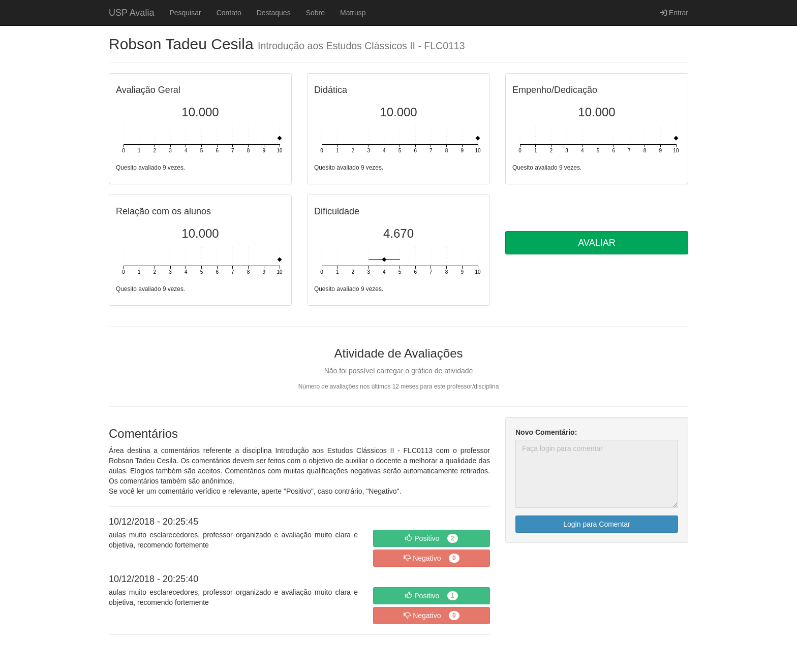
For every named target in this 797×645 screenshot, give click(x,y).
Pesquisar (185, 13)
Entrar (674, 13)
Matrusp (353, 13)
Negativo (431, 558)
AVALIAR (596, 243)
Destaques (274, 13)
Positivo (431, 538)
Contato (229, 13)
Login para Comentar (596, 524)
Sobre (315, 13)
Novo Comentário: (546, 432)
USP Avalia (131, 13)
